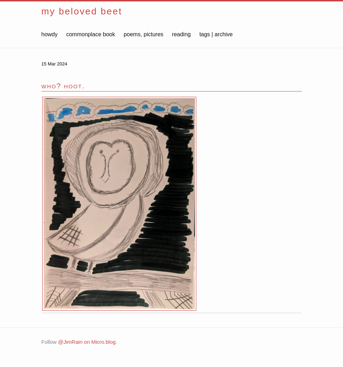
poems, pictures (143, 34)
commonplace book (90, 34)
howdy (50, 34)
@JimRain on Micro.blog (87, 342)
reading (181, 34)
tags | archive (216, 34)
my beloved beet (82, 11)
